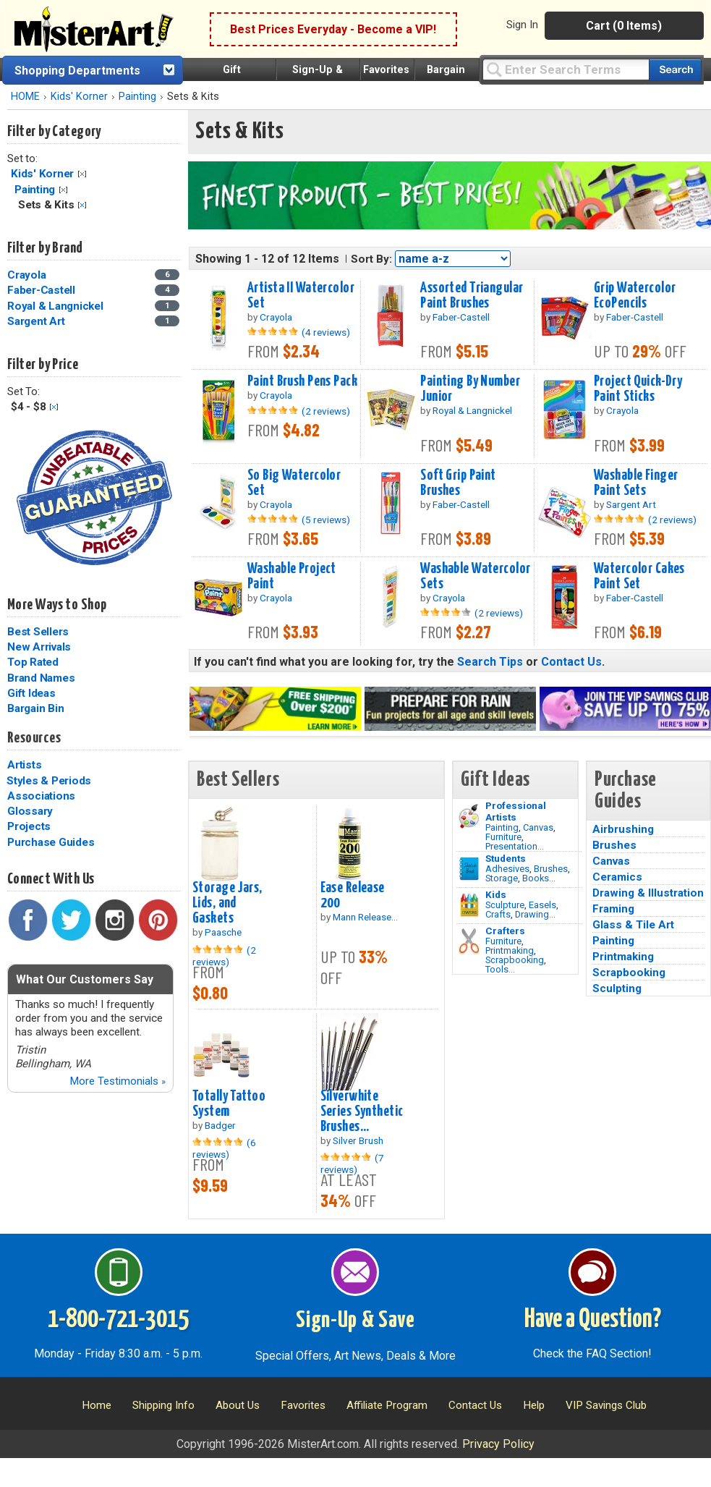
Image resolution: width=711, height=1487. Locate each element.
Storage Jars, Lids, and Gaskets (227, 903)
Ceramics (617, 877)
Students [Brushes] (505, 858)
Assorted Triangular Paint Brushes (471, 295)
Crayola (26, 274)
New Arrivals (39, 646)
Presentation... (514, 846)
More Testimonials (117, 1081)
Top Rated (33, 662)
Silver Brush (358, 1140)
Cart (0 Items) (624, 26)
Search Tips (490, 662)
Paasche (223, 932)
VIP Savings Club (606, 1405)
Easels (542, 904)
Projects (29, 826)
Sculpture (504, 904)
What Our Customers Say (84, 979)
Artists (24, 764)
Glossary (30, 811)
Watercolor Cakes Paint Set (639, 576)
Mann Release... (365, 917)
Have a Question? (592, 1320)
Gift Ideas (31, 693)
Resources (34, 738)
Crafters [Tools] (505, 930)
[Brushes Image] (469, 869)
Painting (137, 96)
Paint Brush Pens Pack (302, 381)
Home (96, 1405)
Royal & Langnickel (55, 306)
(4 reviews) (326, 332)
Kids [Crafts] (495, 894)
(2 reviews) (326, 411)
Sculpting (617, 988)
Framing (613, 908)
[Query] (565, 69)
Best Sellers (38, 631)
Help (534, 1405)
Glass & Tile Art (633, 924)
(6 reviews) (224, 1148)
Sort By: (371, 259)
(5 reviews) (326, 519)
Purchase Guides (50, 842)
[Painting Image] (469, 816)
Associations (41, 795)
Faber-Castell (41, 290)
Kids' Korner (79, 96)
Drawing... (535, 914)
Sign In (522, 24)
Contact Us (571, 662)
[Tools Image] (469, 941)
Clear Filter (82, 174)
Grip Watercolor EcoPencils (635, 295)
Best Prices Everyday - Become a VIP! (333, 29)
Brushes (551, 868)
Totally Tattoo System (228, 1104)
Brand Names (40, 678)
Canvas (538, 827)
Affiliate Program (386, 1405)
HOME (25, 96)
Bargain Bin (35, 708)
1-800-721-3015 (118, 1320)
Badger (220, 1125)
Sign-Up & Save (355, 1320)
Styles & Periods (49, 780)
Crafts (498, 914)
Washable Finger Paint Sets (636, 483)
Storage (501, 878)
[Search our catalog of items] (675, 70)
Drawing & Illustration (648, 892)
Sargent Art (35, 321)
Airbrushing (623, 829)
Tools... (500, 969)
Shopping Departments (77, 70)
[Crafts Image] (469, 905)
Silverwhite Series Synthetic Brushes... (362, 1111)
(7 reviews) (352, 1163)
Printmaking (509, 950)
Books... (538, 878)
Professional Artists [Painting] (515, 811)
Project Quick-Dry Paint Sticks (638, 389)
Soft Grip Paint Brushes (457, 483)
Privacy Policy (498, 1444)
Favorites (386, 70)
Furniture (503, 836)
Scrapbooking (514, 959)
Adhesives (507, 868)
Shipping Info (163, 1405)
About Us (238, 1405)
